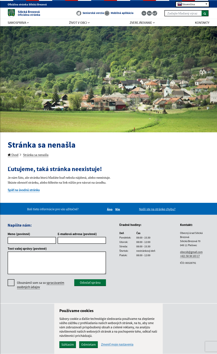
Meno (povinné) (19, 234)
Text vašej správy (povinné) (27, 248)
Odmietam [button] (88, 344)
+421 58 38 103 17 (190, 256)
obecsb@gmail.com (191, 252)
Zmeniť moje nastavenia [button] (117, 344)
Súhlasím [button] (67, 344)
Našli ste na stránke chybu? (157, 209)
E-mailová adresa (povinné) (77, 234)
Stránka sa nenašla (35, 155)
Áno (110, 209)
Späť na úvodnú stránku (24, 190)
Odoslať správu (90, 282)
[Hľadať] (205, 13)
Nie (118, 209)
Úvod (13, 155)
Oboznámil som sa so (40, 285)
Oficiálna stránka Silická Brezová (29, 4)
